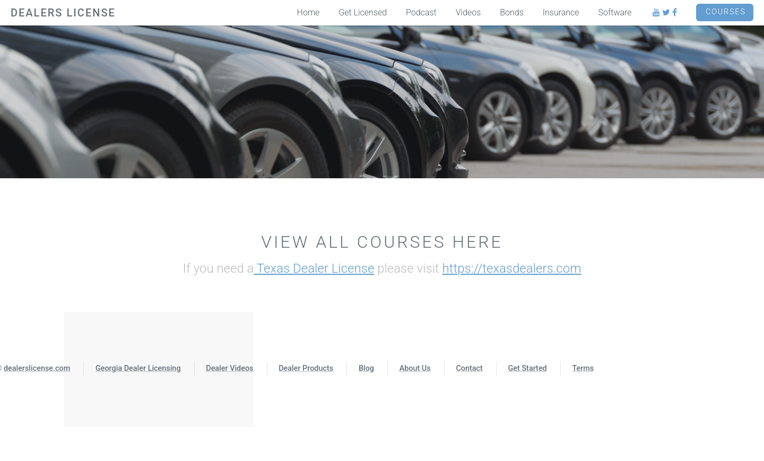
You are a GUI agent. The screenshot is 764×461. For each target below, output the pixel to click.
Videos (468, 12)
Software (615, 12)
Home (308, 12)
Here (477, 242)
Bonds (512, 12)
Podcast (421, 12)
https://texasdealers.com (511, 268)
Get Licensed (362, 12)
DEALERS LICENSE (63, 12)
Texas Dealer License (314, 268)
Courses (726, 11)
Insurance (561, 12)
